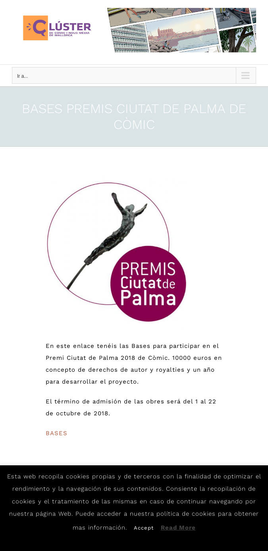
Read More (178, 527)
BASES (56, 433)
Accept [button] (144, 528)
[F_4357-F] (116, 252)
